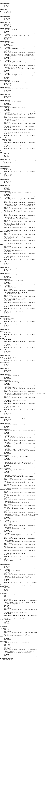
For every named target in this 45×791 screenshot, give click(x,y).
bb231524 (8, 190)
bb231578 (8, 600)
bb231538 (8, 298)
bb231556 (8, 434)
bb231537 (8, 290)
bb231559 (8, 456)
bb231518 (8, 142)
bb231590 (5, 690)
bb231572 (8, 553)
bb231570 (8, 538)
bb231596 (5, 751)
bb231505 (8, 41)
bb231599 (5, 780)
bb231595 (5, 740)
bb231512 (8, 96)
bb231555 (8, 426)
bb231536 (8, 282)
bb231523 (5, 179)
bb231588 (8, 676)
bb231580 (8, 616)
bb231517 (8, 134)
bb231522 (8, 172)
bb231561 (8, 471)
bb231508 (8, 64)
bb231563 (8, 485)
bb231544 (8, 342)
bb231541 (8, 320)
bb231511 (8, 88)
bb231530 (8, 236)
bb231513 (8, 104)
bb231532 (8, 251)
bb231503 (8, 26)
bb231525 (8, 199)
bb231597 (5, 760)
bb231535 (8, 274)
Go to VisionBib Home (4, 0)
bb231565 (8, 500)
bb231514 (8, 112)
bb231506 (8, 49)
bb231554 (8, 418)
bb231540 (8, 313)
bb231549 (8, 379)
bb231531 (8, 244)
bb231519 (8, 149)
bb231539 (8, 305)
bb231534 (8, 267)
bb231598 (5, 769)
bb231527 (8, 214)
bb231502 (8, 19)
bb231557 (8, 441)
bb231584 (8, 647)
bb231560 (8, 463)
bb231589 (8, 683)
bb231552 (8, 403)
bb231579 (8, 607)
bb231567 (8, 515)
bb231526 (8, 207)
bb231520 (8, 156)
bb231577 (8, 592)
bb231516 (8, 127)
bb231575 (8, 576)
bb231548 (8, 371)
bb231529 (8, 229)
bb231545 (8, 349)
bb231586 (8, 662)
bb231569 (8, 529)
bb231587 (8, 669)
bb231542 (8, 327)
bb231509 (8, 72)
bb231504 (8, 33)
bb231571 (8, 546)
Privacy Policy (10, 0)
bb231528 (8, 222)
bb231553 (8, 411)
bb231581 (8, 624)
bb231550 (8, 387)
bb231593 (5, 721)
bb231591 (5, 700)
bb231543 (8, 335)
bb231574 (8, 569)
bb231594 (8, 732)
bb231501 (8, 10)
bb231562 (8, 478)
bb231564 (8, 493)
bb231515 (8, 120)
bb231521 (8, 164)
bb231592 (5, 711)
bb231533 (8, 259)
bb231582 (8, 631)
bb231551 (8, 394)
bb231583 (8, 640)
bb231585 (8, 654)
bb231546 (8, 357)
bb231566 (8, 507)
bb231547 (8, 364)
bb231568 (8, 522)
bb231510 (8, 79)
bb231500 (8, 3)
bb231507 (8, 56)
